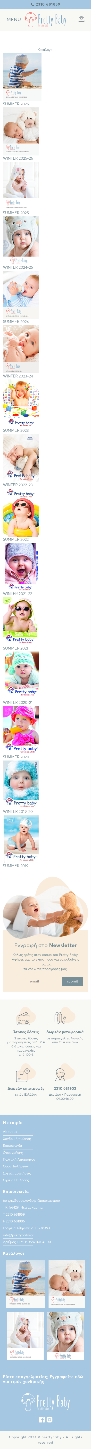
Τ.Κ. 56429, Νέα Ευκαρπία (22, 1207)
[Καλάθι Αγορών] (81, 20)
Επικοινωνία (12, 1145)
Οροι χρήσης (13, 1153)
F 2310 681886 (14, 1221)
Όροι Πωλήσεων (16, 1166)
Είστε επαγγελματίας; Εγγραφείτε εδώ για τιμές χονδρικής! (43, 1379)
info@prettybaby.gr (18, 1235)
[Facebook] (42, 1421)
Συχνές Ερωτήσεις (17, 1173)
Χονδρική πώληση (17, 1139)
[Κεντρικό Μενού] (14, 20)
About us (10, 1132)
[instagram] (49, 1421)
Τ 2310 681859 (14, 1214)
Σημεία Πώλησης (16, 1180)
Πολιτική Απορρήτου (19, 1159)
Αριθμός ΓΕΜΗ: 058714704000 (27, 1242)
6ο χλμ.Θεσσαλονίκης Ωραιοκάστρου (31, 1200)
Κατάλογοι (45, 50)
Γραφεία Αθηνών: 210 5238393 (26, 1228)
